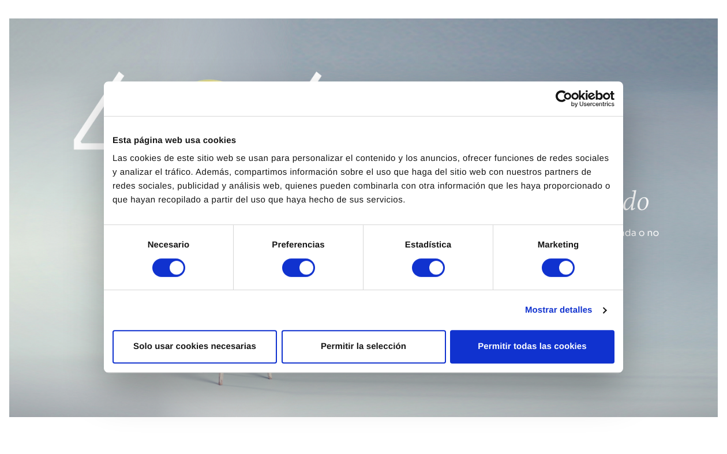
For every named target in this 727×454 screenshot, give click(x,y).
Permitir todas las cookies (532, 346)
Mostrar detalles (559, 310)
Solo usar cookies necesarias (194, 346)
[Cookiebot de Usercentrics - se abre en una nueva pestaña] (564, 98)
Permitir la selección (363, 346)
